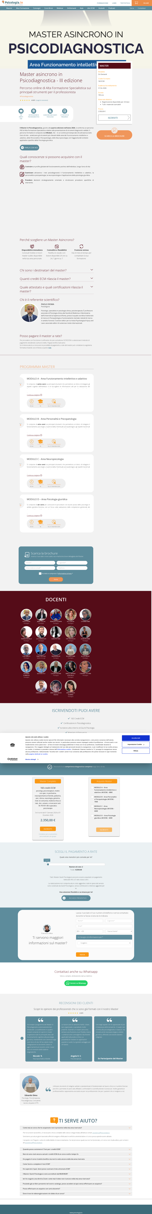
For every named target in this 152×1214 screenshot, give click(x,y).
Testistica (125, 3)
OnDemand (71, 8)
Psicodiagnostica (27, 48)
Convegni (36, 8)
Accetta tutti (136, 1189)
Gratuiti (101, 8)
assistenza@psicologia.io (101, 1084)
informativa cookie (64, 1200)
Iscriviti (113, 69)
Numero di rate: (76, 818)
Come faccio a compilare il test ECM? (36, 1115)
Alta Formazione (22, 8)
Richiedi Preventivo (78, 849)
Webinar (60, 8)
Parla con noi (31, 99)
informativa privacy (65, 525)
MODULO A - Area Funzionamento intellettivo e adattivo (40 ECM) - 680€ (105, 741)
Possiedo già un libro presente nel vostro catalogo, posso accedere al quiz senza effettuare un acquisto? (62, 1135)
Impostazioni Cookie (136, 1195)
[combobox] (78, 882)
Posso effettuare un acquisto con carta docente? (41, 1140)
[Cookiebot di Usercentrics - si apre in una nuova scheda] (12, 1210)
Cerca (132, 8)
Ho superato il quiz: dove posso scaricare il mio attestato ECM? (46, 1120)
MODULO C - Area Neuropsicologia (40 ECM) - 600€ (104, 759)
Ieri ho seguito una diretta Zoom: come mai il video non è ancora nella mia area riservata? (56, 1130)
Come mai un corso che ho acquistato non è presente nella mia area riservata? (52, 1079)
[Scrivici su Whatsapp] (76, 934)
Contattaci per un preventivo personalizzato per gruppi (48, 786)
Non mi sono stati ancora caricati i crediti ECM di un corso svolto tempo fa (50, 1105)
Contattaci (142, 8)
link (49, 299)
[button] (22, 989)
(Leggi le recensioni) (42, 51)
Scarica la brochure (114, 87)
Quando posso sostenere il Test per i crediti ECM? (41, 1101)
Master (9, 8)
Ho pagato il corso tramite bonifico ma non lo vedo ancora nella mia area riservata (54, 1110)
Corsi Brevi (48, 8)
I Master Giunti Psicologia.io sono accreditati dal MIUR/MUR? (45, 1125)
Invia (56, 531)
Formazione (102, 3)
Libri (114, 3)
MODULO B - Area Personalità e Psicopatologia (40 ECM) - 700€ (105, 750)
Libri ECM (91, 8)
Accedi (146, 3)
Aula (81, 8)
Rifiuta (136, 1201)
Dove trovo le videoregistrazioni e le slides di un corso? (43, 1145)
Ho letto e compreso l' (55, 525)
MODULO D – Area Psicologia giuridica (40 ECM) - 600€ (105, 768)
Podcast (111, 8)
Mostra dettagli (30, 1210)
